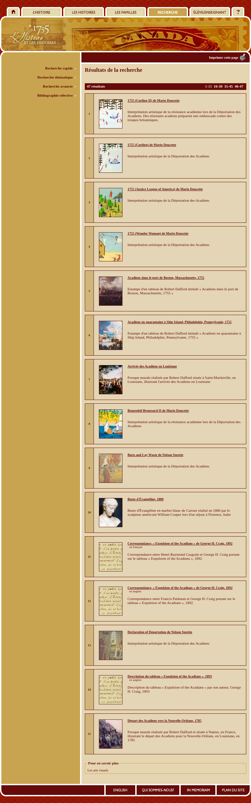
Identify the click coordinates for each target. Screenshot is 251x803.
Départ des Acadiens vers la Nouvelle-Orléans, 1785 (165, 720)
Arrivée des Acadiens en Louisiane (152, 366)
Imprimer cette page (223, 57)
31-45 (228, 86)
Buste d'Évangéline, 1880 (146, 499)
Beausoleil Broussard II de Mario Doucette (158, 410)
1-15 (208, 86)
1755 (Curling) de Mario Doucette (152, 145)
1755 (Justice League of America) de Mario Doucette (165, 189)
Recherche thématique (55, 77)
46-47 (239, 86)
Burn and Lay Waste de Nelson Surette (155, 455)
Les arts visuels (97, 770)
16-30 (218, 86)
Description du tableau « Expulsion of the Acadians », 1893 (170, 676)
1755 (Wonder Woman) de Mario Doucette (158, 233)
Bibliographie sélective (55, 95)
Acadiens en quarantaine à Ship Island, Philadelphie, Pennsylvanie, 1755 (179, 322)
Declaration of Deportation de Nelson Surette (160, 632)
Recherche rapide (59, 68)
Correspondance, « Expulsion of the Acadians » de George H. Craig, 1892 (180, 543)
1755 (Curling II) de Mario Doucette (154, 100)
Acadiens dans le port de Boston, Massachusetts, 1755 (166, 278)
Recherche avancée (58, 86)
